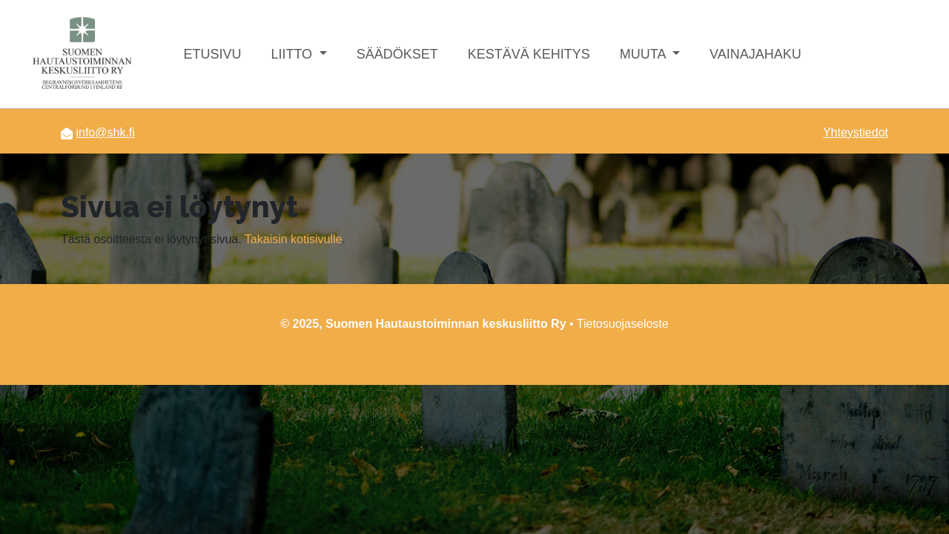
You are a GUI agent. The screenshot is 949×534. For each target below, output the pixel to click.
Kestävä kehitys (529, 54)
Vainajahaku (755, 54)
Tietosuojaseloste (623, 323)
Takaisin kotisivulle (294, 239)
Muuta (644, 54)
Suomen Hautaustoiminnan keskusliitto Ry (445, 323)
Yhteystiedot (855, 132)
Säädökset (397, 54)
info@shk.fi (105, 132)
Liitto (293, 54)
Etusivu (212, 54)
